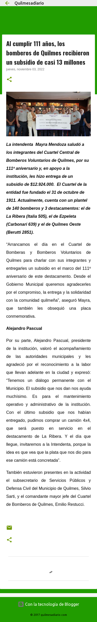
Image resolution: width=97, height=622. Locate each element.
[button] (9, 79)
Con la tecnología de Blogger (48, 604)
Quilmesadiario (29, 3)
